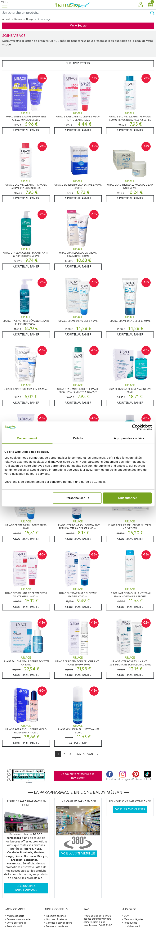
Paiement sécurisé (56, 915)
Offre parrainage (16, 922)
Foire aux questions (57, 926)
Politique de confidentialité (132, 924)
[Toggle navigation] (4, 4)
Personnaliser (77, 498)
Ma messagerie (15, 915)
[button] (140, 5)
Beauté (18, 19)
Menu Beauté (78, 25)
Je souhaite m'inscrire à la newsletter (78, 776)
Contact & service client (59, 922)
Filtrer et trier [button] (78, 63)
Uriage (29, 19)
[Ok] (153, 12)
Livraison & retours (56, 919)
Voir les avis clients (130, 809)
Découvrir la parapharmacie (26, 888)
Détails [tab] (78, 438)
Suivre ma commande (18, 919)
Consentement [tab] (27, 438)
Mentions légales (133, 919)
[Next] (87, 754)
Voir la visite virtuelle (78, 853)
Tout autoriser (127, 498)
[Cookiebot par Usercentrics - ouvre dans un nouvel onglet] (135, 427)
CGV (126, 915)
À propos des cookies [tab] (129, 438)
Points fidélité (14, 926)
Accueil (6, 19)
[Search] (75, 12)
